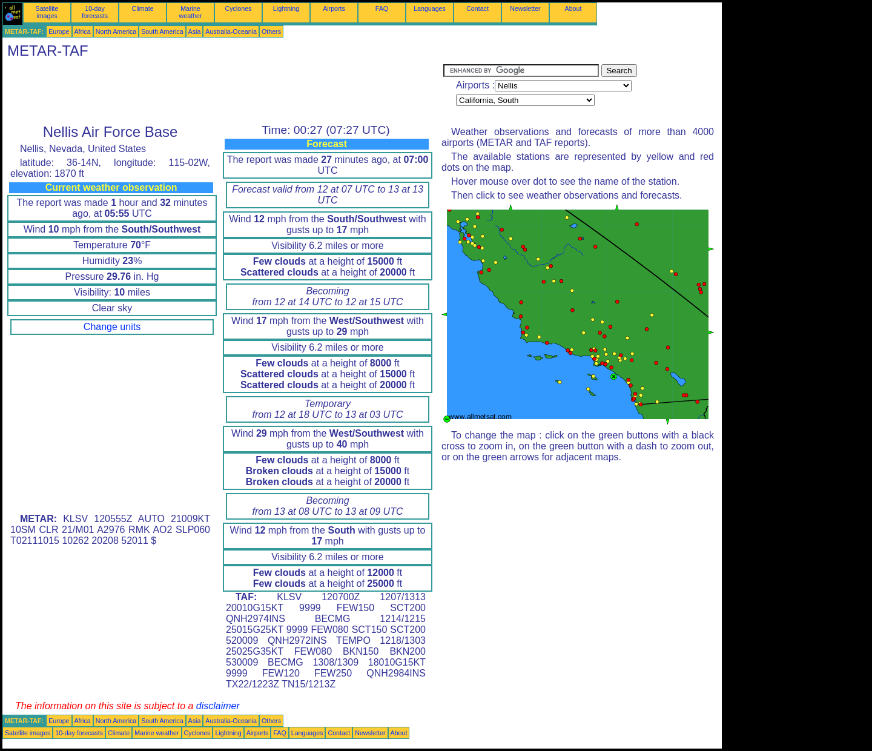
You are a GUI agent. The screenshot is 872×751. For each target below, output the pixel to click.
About (573, 8)
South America (162, 31)
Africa (82, 31)
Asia (194, 31)
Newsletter (525, 8)
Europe (58, 31)
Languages (430, 8)
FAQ (381, 8)
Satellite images (47, 12)
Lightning (286, 8)
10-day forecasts (95, 12)
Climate (142, 8)
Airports (334, 8)
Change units (112, 327)
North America (116, 31)
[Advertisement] (222, 91)
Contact (477, 8)
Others (271, 31)
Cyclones (238, 8)
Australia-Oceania (231, 31)
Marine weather (190, 12)
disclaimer (218, 706)
